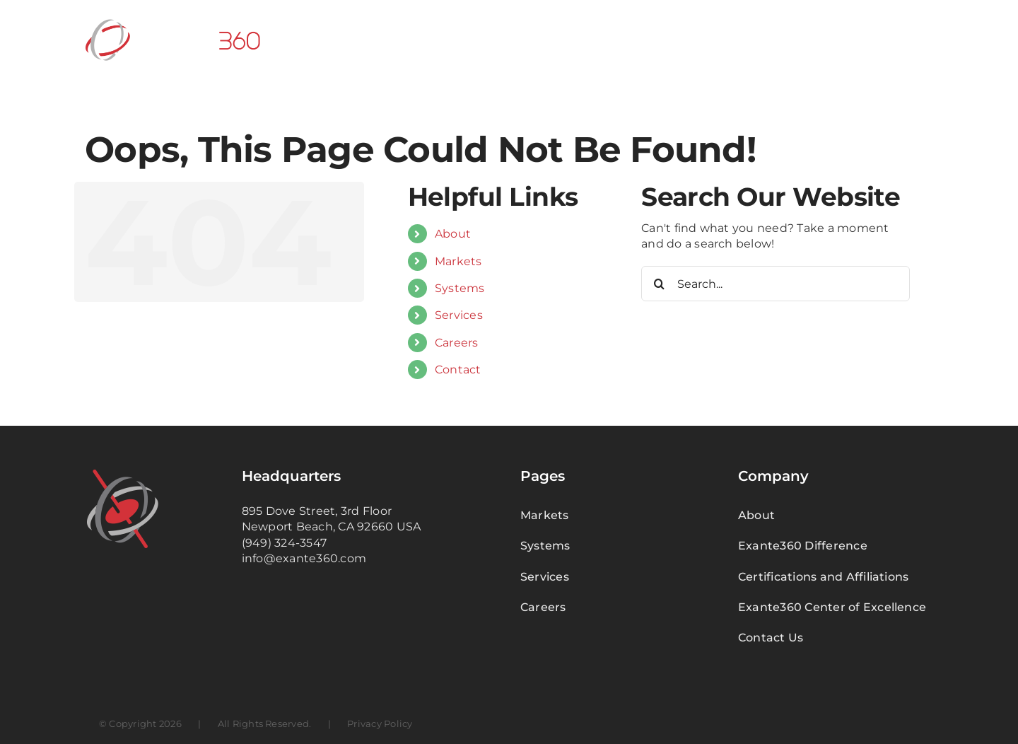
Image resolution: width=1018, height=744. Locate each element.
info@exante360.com (304, 558)
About (453, 233)
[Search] (659, 283)
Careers (457, 342)
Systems (460, 288)
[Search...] (775, 283)
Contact (458, 369)
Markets (458, 261)
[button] (910, 39)
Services (459, 315)
